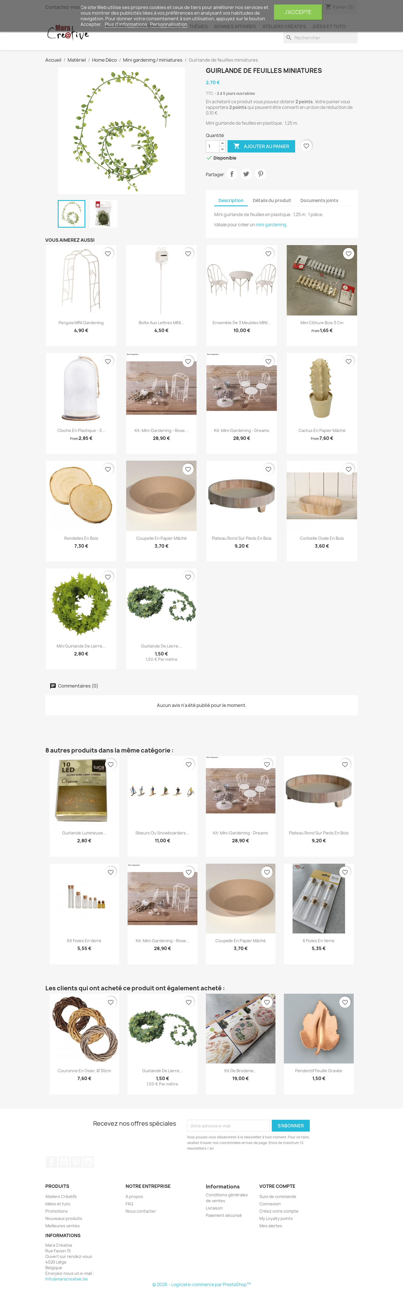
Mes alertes (270, 1225)
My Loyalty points (276, 1218)
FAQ (129, 1203)
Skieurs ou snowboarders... (162, 833)
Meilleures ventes (62, 1225)
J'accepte (298, 12)
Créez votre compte (279, 1211)
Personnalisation (168, 24)
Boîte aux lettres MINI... (161, 322)
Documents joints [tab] (319, 200)
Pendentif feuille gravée (318, 1070)
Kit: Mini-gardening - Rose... (161, 430)
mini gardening (271, 225)
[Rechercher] (320, 37)
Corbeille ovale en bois (322, 538)
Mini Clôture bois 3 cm (321, 322)
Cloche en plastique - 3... (81, 430)
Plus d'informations (126, 24)
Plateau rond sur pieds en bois (241, 538)
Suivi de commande (277, 1196)
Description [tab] (231, 200)
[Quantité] (212, 146)
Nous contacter (141, 1211)
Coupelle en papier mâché (161, 538)
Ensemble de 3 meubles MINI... (242, 322)
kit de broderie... (240, 1070)
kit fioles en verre (84, 940)
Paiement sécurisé (224, 1215)
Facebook (51, 1162)
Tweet (246, 174)
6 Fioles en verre (319, 940)
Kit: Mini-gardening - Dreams (241, 430)
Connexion (270, 1203)
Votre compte (277, 1186)
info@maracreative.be (66, 1279)
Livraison (214, 1208)
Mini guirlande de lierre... (81, 646)
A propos (134, 1196)
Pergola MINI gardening (81, 322)
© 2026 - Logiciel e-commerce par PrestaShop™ (201, 1284)
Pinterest (260, 174)
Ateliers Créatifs (61, 1196)
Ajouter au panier (261, 146)
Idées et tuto (57, 1203)
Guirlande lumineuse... (84, 833)
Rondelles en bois (81, 538)
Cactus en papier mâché (322, 430)
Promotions (56, 1211)
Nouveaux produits (63, 1218)
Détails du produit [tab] (272, 200)
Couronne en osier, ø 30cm (84, 1070)
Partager (231, 174)
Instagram (88, 1162)
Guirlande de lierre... (161, 646)
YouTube (64, 1162)
